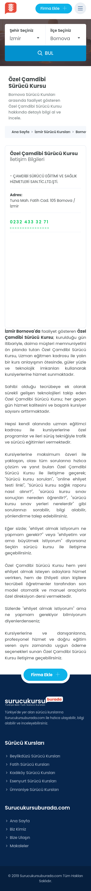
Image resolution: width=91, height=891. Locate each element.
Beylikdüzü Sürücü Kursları (32, 756)
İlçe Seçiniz (60, 30)
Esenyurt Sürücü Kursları (30, 781)
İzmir (14, 206)
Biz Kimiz (15, 829)
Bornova (64, 200)
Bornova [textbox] (60, 38)
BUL (45, 53)
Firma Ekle (54, 8)
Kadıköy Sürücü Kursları (30, 773)
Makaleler (17, 846)
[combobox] (25, 38)
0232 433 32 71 (29, 222)
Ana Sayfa (17, 821)
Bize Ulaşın (17, 837)
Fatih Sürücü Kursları (27, 764)
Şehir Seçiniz (21, 30)
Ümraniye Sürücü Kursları (32, 789)
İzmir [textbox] (15, 38)
